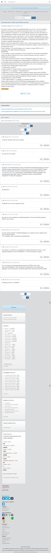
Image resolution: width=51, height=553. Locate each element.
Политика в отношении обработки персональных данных (25, 552)
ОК (27, 133)
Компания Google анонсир (10, 380)
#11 (2, 136)
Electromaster (8, 164)
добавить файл (8, 363)
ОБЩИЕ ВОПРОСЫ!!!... (10, 412)
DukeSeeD (7, 229)
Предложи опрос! (14, 477)
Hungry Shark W (8, 339)
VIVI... (6, 333)
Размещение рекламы (6, 538)
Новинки (5, 325)
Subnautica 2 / (8, 342)
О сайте (3, 531)
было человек (15, 120)
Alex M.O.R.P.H (8, 357)
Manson (6, 214)
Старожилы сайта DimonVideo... (12, 404)
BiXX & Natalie (8, 346)
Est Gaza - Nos (8, 344)
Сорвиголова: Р (8, 330)
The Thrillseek (8, 358)
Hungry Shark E (8, 341)
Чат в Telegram (5, 88)
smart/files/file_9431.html (8, 172)
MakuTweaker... (8, 334)
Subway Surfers (8, 338)
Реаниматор (4, 525)
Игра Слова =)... (8, 406)
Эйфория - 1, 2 (8, 331)
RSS (28, 15)
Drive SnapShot (8, 336)
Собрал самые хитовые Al (10, 383)
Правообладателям (6, 543)
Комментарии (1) (7, 477)
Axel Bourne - (8, 354)
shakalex (6, 136)
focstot (6, 186)
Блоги (3, 529)
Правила (4, 541)
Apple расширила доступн (10, 386)
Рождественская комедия (10, 388)
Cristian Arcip (7, 352)
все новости (5, 393)
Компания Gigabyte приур (10, 376)
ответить (46, 145)
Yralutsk (21, 26)
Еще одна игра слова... (10, 409)
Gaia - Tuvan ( (8, 355)
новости (12, 372)
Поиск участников (5, 532)
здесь (44, 58)
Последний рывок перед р (10, 375)
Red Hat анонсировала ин (10, 381)
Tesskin (6, 200)
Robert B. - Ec (8, 350)
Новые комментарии (9, 423)
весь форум (5, 416)
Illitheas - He (7, 347)
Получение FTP (5, 510)
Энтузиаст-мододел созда (10, 389)
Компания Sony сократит (10, 378)
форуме (11, 400)
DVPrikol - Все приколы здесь (10, 317)
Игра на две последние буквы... (11, 407)
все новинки (5, 366)
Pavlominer (7, 279)
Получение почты (5, 508)
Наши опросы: (7, 434)
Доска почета (5, 534)
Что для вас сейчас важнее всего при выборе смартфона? (25, 8)
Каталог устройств (6, 527)
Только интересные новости (10, 319)
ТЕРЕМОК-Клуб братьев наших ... (12, 410)
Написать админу (5, 539)
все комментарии (6, 427)
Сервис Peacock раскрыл (10, 384)
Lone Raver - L (8, 349)
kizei (6, 150)
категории (24, 15)
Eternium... (7, 328)
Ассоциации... (8, 403)
